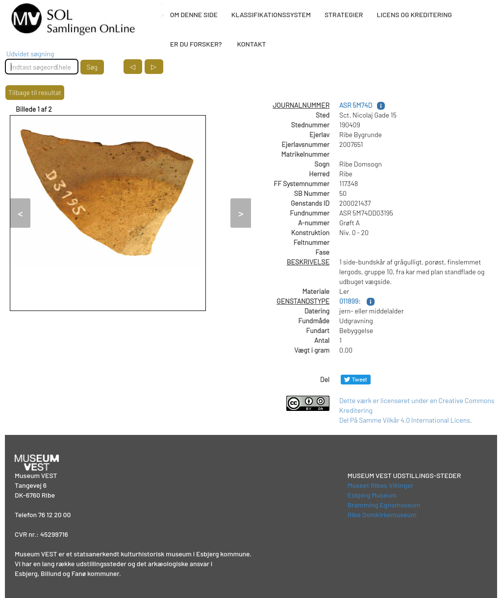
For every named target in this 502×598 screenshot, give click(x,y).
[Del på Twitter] (356, 379)
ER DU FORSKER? (196, 44)
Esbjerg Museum (372, 495)
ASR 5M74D (355, 105)
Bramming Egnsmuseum (384, 505)
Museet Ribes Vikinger (381, 485)
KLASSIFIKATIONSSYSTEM (271, 14)
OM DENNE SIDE (194, 14)
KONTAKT (251, 44)
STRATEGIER (344, 14)
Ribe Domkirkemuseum (382, 514)
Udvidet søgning (30, 53)
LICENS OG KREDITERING (414, 14)
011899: (350, 301)
